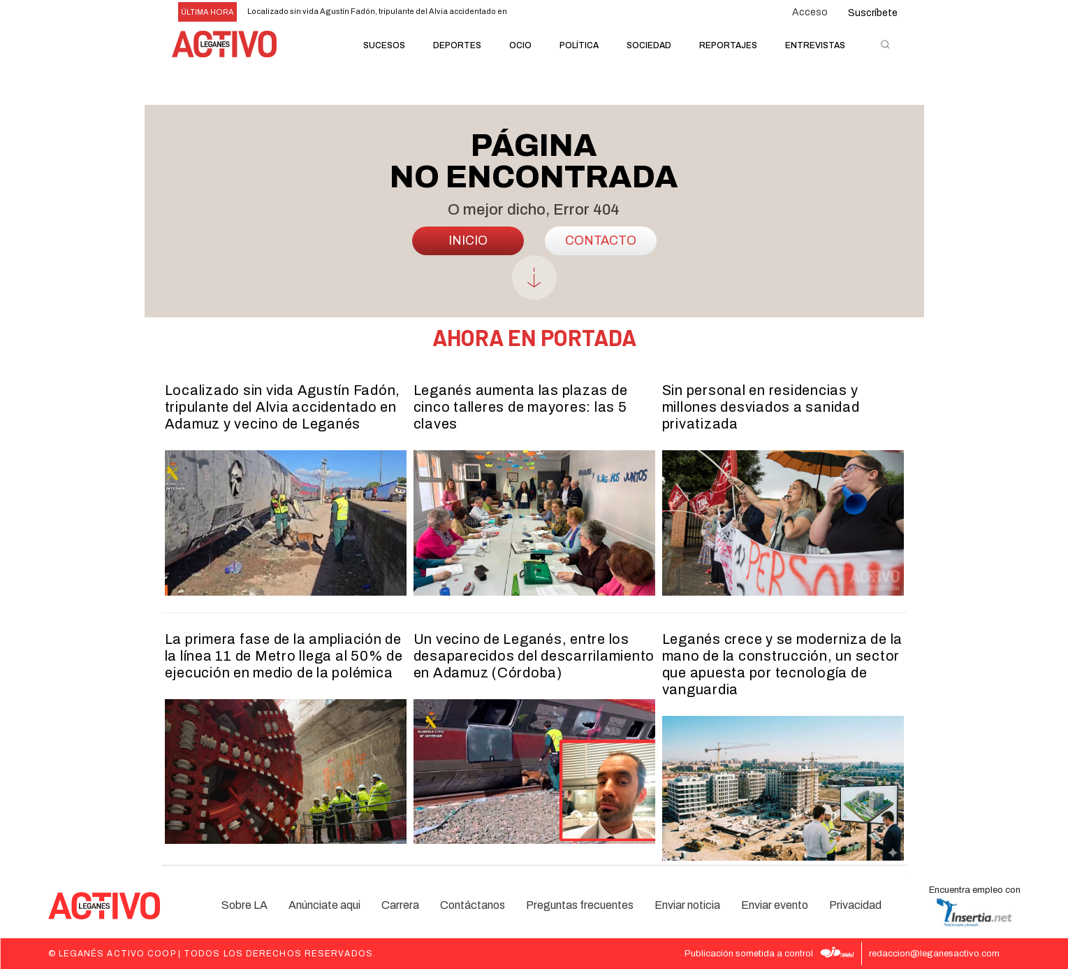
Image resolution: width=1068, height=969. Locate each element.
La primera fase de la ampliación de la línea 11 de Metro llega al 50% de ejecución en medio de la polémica (284, 655)
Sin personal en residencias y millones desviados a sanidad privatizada (761, 406)
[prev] (532, 12)
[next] (554, 12)
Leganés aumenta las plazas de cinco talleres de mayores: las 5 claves (521, 406)
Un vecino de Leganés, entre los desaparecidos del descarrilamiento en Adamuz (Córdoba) (534, 655)
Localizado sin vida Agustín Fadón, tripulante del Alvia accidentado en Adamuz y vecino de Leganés (283, 406)
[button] (885, 44)
